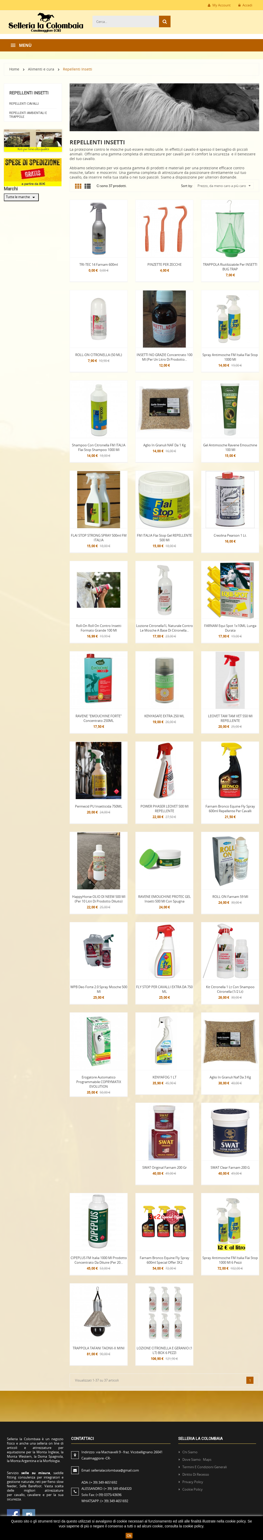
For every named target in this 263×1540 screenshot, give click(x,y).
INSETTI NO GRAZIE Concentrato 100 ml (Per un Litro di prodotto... (164, 357)
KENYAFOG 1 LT (164, 1077)
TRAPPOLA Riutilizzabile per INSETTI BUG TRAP (230, 266)
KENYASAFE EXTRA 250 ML (164, 716)
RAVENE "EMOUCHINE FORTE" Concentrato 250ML (99, 718)
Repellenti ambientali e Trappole (28, 115)
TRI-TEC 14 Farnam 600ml (98, 264)
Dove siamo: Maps (197, 1459)
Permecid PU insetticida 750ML (98, 806)
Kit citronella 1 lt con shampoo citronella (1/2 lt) (230, 989)
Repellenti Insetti (29, 93)
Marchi (11, 188)
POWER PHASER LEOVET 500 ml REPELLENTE (164, 808)
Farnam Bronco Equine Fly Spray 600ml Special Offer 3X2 (164, 1260)
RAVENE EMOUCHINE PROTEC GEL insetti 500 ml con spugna (164, 899)
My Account (219, 5)
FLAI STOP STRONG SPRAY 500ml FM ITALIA (99, 537)
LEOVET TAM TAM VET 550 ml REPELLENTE (230, 718)
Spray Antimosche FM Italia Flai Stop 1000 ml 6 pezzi (230, 1260)
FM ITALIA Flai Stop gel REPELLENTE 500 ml (164, 537)
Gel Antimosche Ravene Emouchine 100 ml (230, 447)
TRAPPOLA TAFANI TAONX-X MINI (99, 1348)
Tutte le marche (21, 197)
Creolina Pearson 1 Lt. (230, 535)
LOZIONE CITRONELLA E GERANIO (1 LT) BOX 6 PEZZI (164, 1350)
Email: (110, 1470)
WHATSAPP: (104, 1501)
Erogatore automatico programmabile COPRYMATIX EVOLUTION (98, 1082)
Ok (129, 1536)
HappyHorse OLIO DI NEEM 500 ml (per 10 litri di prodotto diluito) (98, 899)
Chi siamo (190, 1452)
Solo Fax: (101, 1494)
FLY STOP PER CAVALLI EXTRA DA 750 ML (164, 989)
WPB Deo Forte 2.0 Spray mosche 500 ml (98, 989)
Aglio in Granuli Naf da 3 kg (230, 1077)
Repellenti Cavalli (24, 103)
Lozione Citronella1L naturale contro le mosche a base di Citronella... (164, 628)
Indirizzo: (122, 1455)
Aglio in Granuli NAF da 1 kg (164, 445)
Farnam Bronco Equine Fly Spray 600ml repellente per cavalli (230, 808)
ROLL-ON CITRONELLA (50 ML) (98, 354)
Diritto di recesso (195, 1474)
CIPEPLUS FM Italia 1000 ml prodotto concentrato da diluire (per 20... (99, 1260)
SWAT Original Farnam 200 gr (164, 1167)
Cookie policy (192, 1489)
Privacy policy (192, 1482)
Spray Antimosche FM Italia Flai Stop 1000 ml (230, 357)
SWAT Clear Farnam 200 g (230, 1167)
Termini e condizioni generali (204, 1467)
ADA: (99, 1482)
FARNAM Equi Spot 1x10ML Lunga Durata (230, 628)
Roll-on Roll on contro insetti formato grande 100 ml (98, 628)
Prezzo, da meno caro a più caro (224, 185)
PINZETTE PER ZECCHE (164, 264)
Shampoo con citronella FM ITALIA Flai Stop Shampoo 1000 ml (98, 447)
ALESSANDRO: (107, 1488)
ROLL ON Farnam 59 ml (230, 896)
